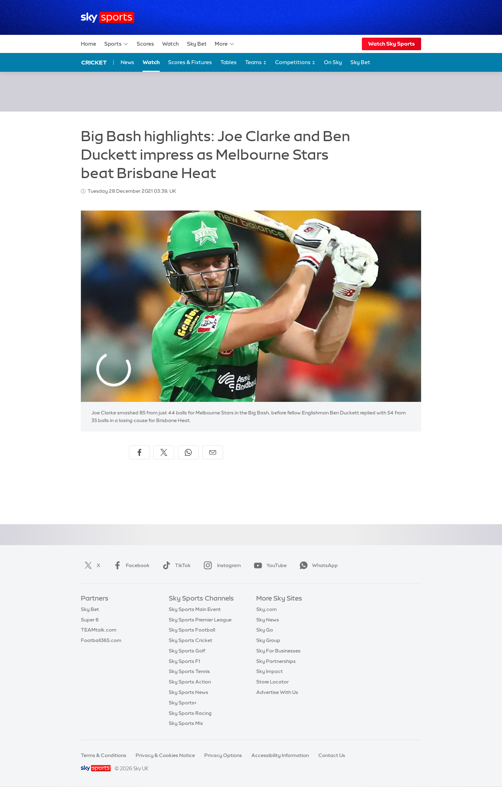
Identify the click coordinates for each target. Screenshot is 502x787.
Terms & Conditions (103, 755)
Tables (228, 62)
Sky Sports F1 (184, 661)
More (225, 44)
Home (88, 43)
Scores (145, 43)
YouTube (269, 565)
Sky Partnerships (276, 661)
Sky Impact (269, 671)
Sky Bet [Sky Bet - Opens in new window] (360, 62)
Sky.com (266, 609)
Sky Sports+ (183, 702)
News (127, 62)
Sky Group (268, 640)
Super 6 (90, 619)
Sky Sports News (188, 692)
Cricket (94, 62)
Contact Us (331, 755)
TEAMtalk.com (98, 629)
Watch (170, 43)
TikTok (175, 565)
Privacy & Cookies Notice (165, 755)
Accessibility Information (280, 755)
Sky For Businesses (278, 650)
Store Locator (272, 681)
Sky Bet (197, 43)
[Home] (107, 17)
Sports (116, 44)
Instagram (221, 565)
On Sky (333, 62)
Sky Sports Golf (187, 650)
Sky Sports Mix (186, 723)
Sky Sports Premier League (200, 619)
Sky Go (264, 629)
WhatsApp (317, 565)
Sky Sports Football (192, 629)
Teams (256, 63)
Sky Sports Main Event (195, 609)
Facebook (130, 565)
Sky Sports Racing (190, 713)
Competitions (295, 63)
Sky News (267, 619)
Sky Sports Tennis (189, 671)
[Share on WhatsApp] (188, 452)
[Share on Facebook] (139, 452)
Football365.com (101, 640)
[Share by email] (212, 452)
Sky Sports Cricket (190, 640)
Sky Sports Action (190, 681)
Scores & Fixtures (190, 62)
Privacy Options (223, 755)
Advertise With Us (277, 692)
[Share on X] (163, 452)
